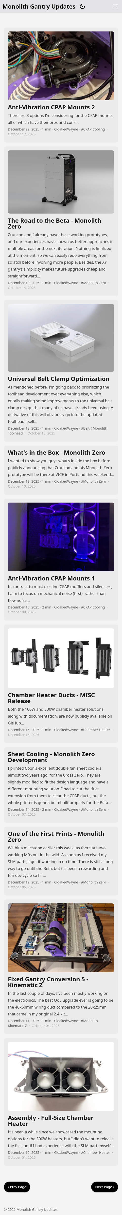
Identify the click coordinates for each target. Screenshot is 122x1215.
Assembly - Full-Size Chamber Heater (61, 1102)
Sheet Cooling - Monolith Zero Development (61, 785)
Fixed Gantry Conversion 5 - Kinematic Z (61, 966)
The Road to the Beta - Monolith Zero (61, 221)
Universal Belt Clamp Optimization (61, 371)
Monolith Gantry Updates (38, 6)
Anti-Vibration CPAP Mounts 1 (61, 560)
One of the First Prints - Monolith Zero (61, 861)
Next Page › (104, 1187)
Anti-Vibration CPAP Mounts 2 (61, 85)
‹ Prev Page (17, 1187)
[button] (116, 6)
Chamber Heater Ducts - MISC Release (61, 683)
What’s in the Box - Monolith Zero (61, 470)
